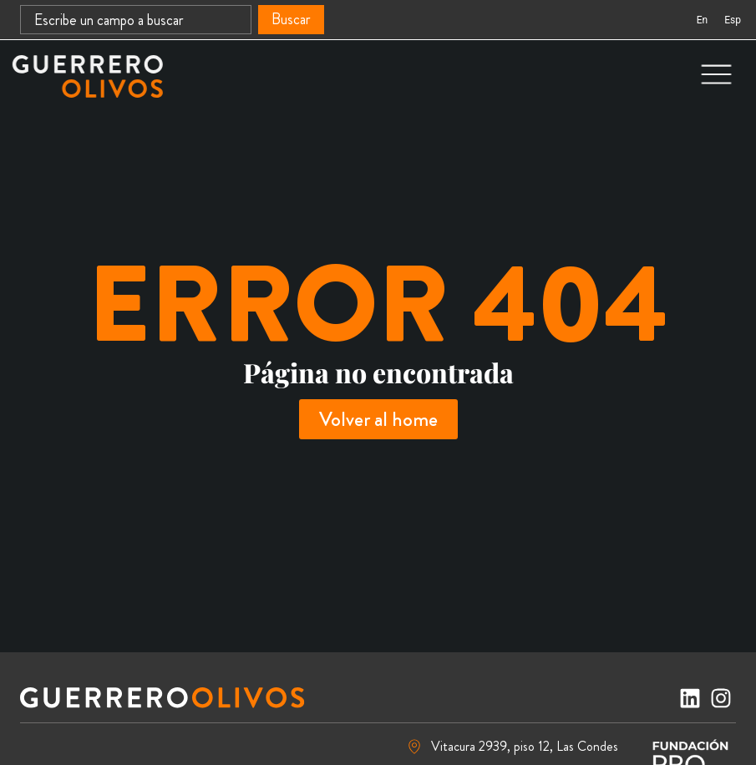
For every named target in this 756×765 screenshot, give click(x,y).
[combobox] (135, 19)
